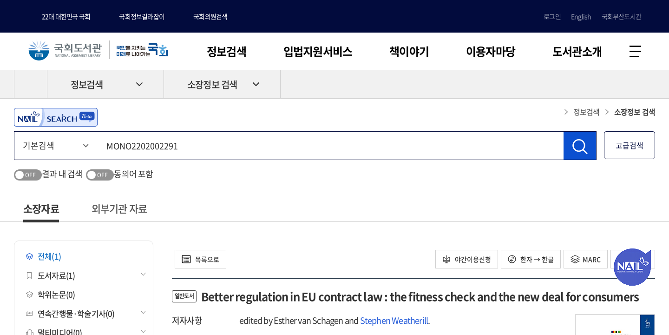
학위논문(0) (50, 294)
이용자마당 (490, 51)
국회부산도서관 (621, 16)
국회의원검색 (210, 16)
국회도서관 (65, 49)
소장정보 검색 (212, 84)
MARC (586, 259)
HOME (30, 84)
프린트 (616, 84)
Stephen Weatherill (394, 320)
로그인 (552, 16)
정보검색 (226, 51)
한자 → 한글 (531, 259)
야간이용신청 (466, 259)
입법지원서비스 (317, 51)
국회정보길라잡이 (141, 16)
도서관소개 (577, 51)
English (581, 16)
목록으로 (200, 259)
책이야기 (409, 51)
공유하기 (648, 84)
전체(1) (43, 256)
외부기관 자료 (119, 208)
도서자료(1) (50, 275)
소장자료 (41, 208)
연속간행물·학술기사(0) (70, 313)
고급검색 (629, 145)
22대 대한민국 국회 (66, 16)
